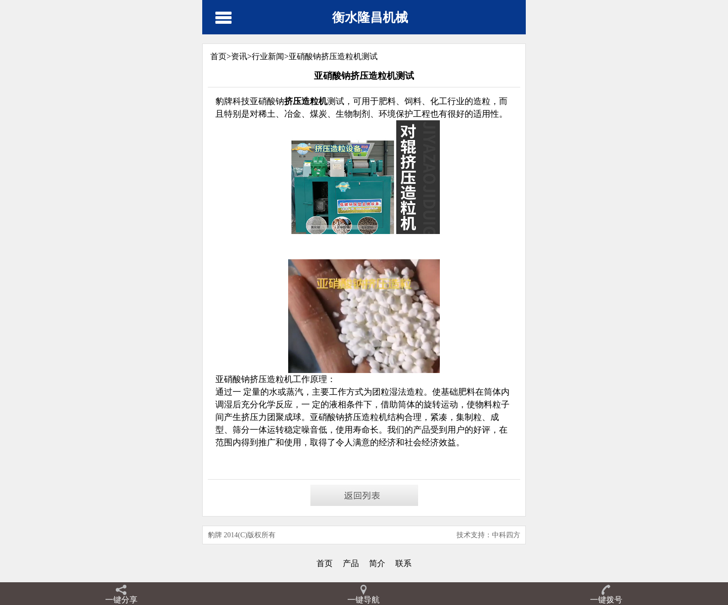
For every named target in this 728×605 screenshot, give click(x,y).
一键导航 (363, 599)
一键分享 (121, 599)
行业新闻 (268, 56)
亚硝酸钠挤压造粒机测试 (333, 56)
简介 (377, 563)
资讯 (239, 56)
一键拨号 (606, 599)
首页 (324, 563)
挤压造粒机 (365, 417)
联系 (403, 563)
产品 (351, 563)
